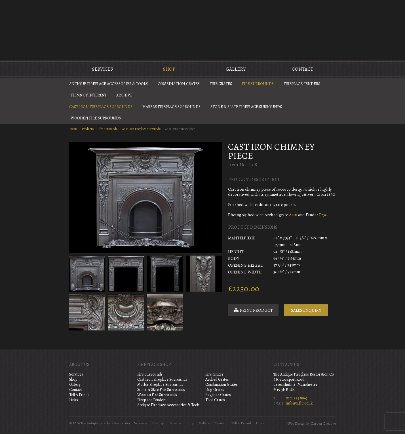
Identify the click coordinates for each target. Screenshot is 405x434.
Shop (169, 69)
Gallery (236, 69)
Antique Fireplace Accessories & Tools (108, 84)
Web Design (296, 423)
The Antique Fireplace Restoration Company (202, 29)
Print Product (253, 310)
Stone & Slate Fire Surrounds (161, 389)
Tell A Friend (79, 394)
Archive (124, 95)
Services (102, 69)
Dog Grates (214, 389)
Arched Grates (217, 379)
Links (73, 400)
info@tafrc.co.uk (299, 403)
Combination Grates (179, 84)
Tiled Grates (215, 400)
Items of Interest (88, 95)
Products (88, 129)
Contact (302, 69)
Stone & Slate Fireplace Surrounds (246, 106)
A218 (293, 215)
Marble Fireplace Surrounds (171, 106)
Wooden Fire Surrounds (96, 118)
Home (73, 129)
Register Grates (218, 394)
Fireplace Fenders (302, 84)
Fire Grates (221, 84)
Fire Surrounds (258, 84)
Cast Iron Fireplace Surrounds (100, 106)
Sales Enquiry (306, 310)
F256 (323, 215)
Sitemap (158, 423)
